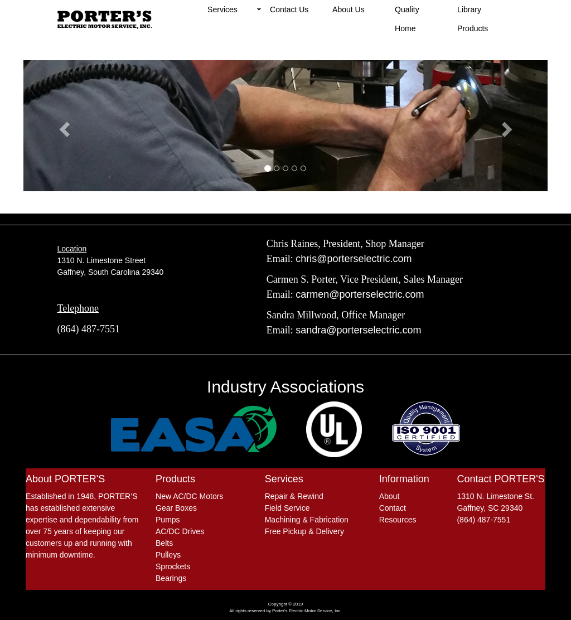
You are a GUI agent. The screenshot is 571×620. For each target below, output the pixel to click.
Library (469, 9)
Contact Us (289, 9)
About (389, 496)
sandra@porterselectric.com (358, 330)
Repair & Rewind (294, 496)
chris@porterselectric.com (354, 258)
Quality (407, 9)
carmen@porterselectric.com (360, 294)
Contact (392, 507)
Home (405, 28)
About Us (348, 9)
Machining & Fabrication (307, 519)
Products (472, 28)
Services (222, 9)
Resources (398, 519)
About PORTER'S (65, 479)
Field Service (287, 507)
